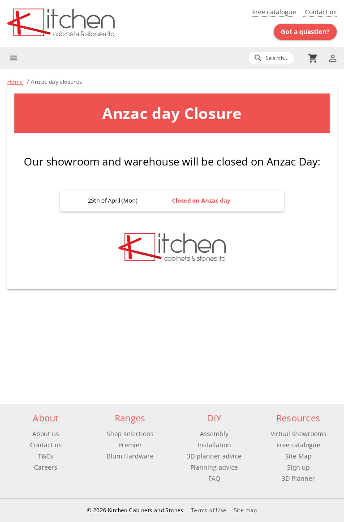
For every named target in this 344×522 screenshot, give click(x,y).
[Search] (271, 58)
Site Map (298, 456)
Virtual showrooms (299, 433)
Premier (130, 445)
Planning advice (214, 467)
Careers (45, 467)
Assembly (214, 433)
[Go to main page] (89, 23)
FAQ (214, 478)
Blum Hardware (130, 456)
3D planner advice (214, 456)
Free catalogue (274, 12)
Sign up (298, 467)
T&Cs (45, 456)
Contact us (320, 12)
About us (45, 433)
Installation (214, 445)
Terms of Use (209, 510)
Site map (245, 510)
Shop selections (130, 433)
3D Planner (298, 478)
